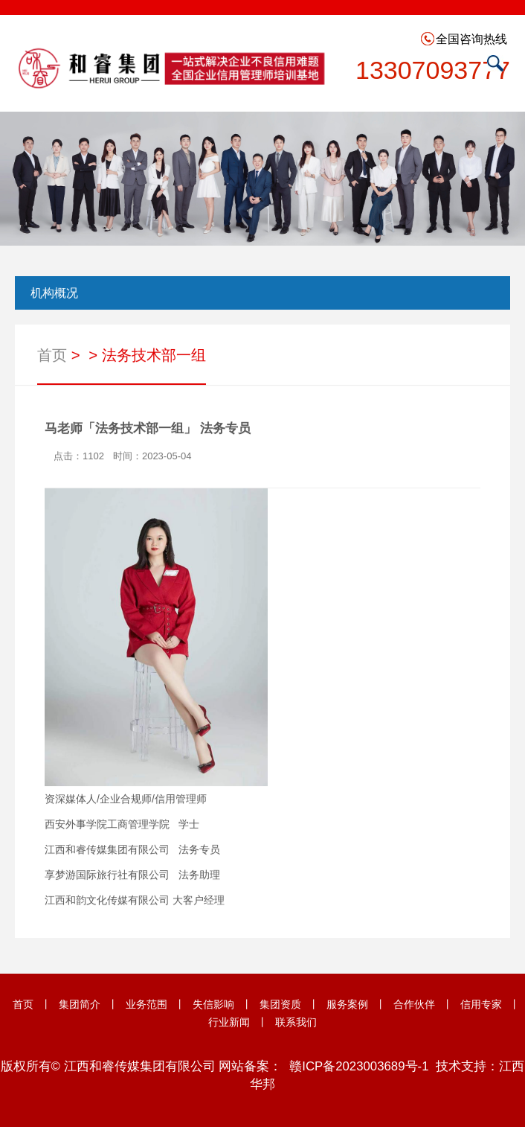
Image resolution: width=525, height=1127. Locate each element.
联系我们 (296, 1022)
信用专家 (481, 1004)
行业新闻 (229, 1022)
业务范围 (146, 1004)
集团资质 (280, 1004)
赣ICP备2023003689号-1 (358, 1066)
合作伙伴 (414, 1004)
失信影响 (213, 1004)
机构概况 (54, 293)
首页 (52, 356)
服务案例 (347, 1004)
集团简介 (79, 1004)
